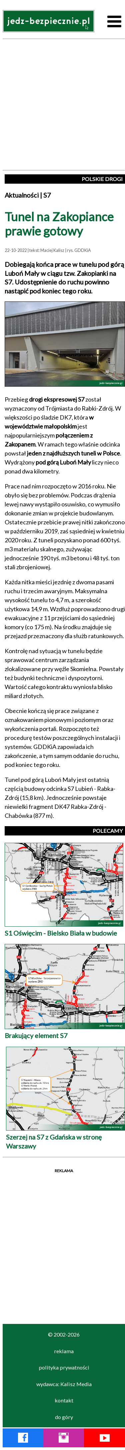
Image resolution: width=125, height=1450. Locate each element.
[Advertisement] (62, 104)
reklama (64, 1351)
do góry (64, 1417)
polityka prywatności (64, 1367)
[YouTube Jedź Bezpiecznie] (105, 1439)
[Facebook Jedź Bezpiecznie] (23, 1439)
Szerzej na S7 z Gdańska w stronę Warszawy (65, 1137)
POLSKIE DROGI (102, 179)
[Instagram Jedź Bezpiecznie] (64, 1439)
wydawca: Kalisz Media (64, 1384)
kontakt (64, 1400)
